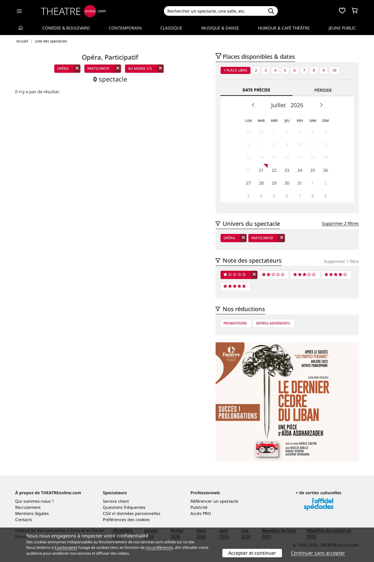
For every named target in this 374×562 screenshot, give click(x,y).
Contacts (23, 519)
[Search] (214, 11)
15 (274, 157)
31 (299, 183)
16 (287, 157)
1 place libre (235, 70)
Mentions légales (32, 513)
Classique (171, 28)
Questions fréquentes (124, 507)
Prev (253, 104)
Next (321, 104)
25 (312, 170)
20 (248, 170)
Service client (116, 501)
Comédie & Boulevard (66, 28)
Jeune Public (342, 28)
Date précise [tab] (256, 90)
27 (248, 183)
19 (325, 157)
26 (325, 170)
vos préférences (159, 547)
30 (261, 131)
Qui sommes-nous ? (34, 501)
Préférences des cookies (126, 519)
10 (334, 70)
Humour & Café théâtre (284, 28)
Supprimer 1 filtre (341, 261)
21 (261, 170)
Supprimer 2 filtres (340, 223)
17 (299, 157)
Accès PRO (201, 513)
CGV (107, 513)
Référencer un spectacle (214, 501)
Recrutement (28, 507)
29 (248, 131)
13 (248, 157)
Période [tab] (323, 90)
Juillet (278, 105)
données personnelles (138, 513)
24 (299, 170)
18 (312, 157)
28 (261, 183)
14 (261, 157)
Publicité (199, 507)
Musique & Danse (220, 28)
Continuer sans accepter (318, 553)
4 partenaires (65, 547)
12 (325, 144)
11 (312, 144)
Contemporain (125, 28)
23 (287, 170)
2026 (296, 105)
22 (274, 170)
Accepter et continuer (252, 553)
